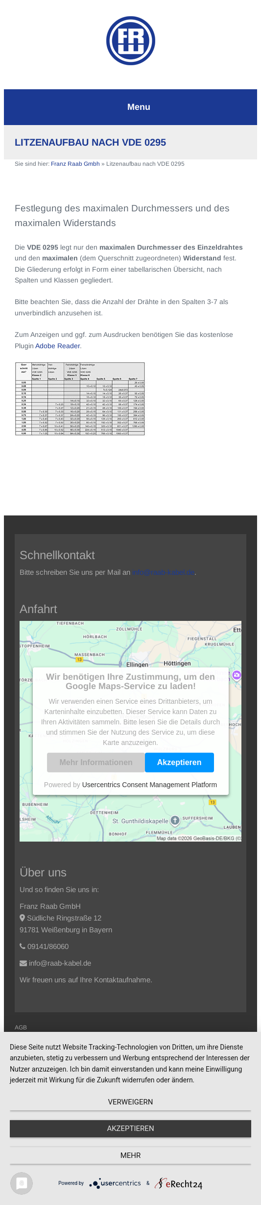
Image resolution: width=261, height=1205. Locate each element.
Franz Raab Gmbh (75, 163)
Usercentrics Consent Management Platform (149, 785)
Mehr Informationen (95, 762)
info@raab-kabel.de (163, 572)
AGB (21, 1027)
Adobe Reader (57, 346)
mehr (130, 1155)
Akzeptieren (179, 762)
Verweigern (130, 1102)
